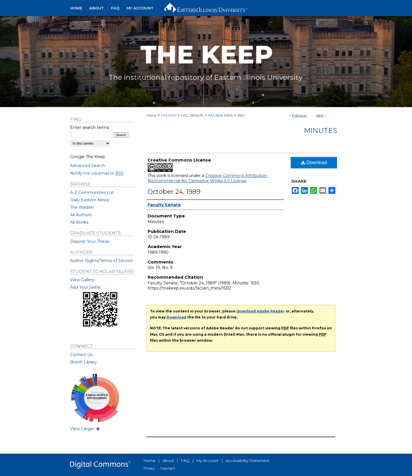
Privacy (149, 468)
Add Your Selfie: (85, 287)
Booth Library (83, 362)
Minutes (320, 130)
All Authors (81, 214)
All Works (79, 222)
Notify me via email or (97, 173)
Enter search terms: (90, 127)
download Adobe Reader (260, 311)
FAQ (185, 460)
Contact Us (81, 354)
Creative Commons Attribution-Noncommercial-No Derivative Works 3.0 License (208, 178)
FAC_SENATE (192, 115)
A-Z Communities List (92, 192)
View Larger (85, 428)
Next (320, 115)
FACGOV (169, 115)
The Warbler (82, 207)
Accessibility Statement (248, 460)
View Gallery (82, 279)
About (168, 460)
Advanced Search (87, 165)
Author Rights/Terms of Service (101, 260)
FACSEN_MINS (220, 115)
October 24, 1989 (174, 192)
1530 (241, 115)
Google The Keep (87, 156)
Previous (299, 115)
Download (314, 162)
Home (151, 115)
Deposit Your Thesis (89, 241)
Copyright (167, 468)
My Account (208, 460)
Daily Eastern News (89, 199)
